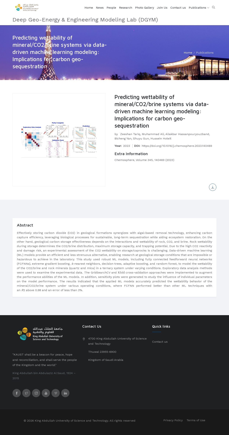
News (100, 7)
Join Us (162, 7)
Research (125, 7)
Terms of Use (196, 420)
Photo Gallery (144, 7)
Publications (199, 8)
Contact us (178, 7)
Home (89, 7)
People (111, 7)
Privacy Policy (173, 420)
